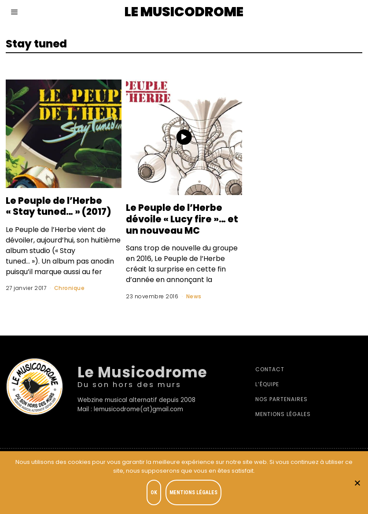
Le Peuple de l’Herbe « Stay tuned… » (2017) (62, 206)
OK (154, 492)
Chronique (69, 288)
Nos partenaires (281, 399)
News (194, 296)
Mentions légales (283, 414)
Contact (269, 369)
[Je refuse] (357, 482)
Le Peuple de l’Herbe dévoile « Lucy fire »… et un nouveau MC (180, 218)
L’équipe (267, 384)
